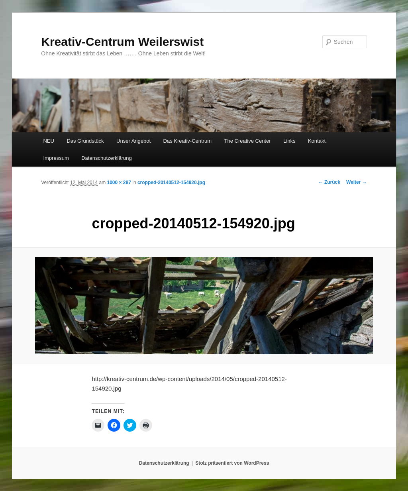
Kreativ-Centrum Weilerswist (122, 41)
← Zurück (329, 182)
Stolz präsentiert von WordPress (232, 463)
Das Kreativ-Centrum (187, 141)
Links (289, 141)
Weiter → (356, 182)
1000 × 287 (119, 182)
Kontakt (317, 141)
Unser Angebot (133, 141)
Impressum (56, 158)
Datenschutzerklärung (106, 158)
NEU (48, 141)
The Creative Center (247, 141)
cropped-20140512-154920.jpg (171, 182)
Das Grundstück (85, 141)
